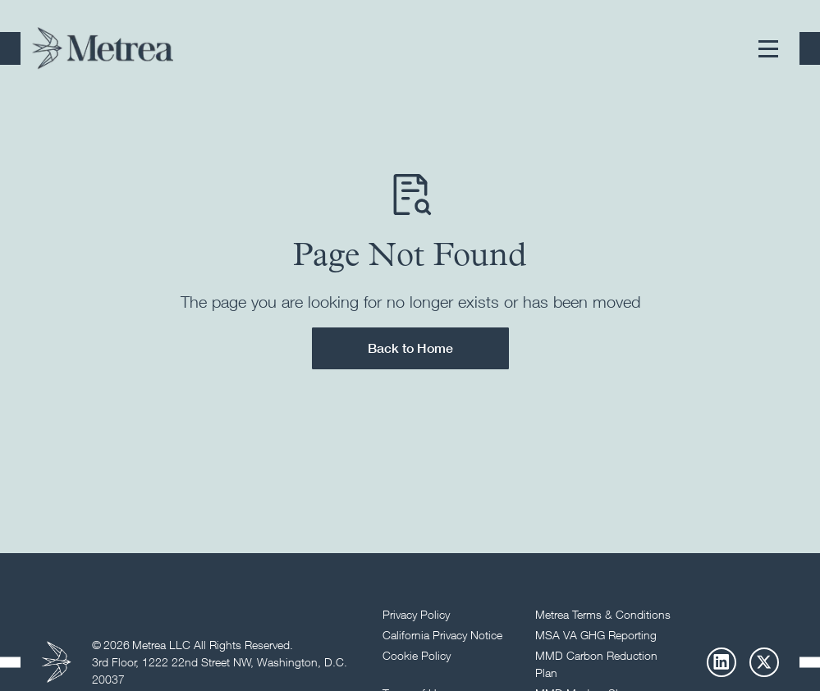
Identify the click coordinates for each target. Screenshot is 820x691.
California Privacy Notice (442, 635)
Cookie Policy (417, 655)
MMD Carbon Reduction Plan (596, 664)
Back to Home (410, 348)
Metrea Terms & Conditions (603, 614)
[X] (764, 662)
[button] (768, 48)
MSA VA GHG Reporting (596, 635)
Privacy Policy (416, 614)
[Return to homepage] (102, 48)
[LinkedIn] (721, 662)
